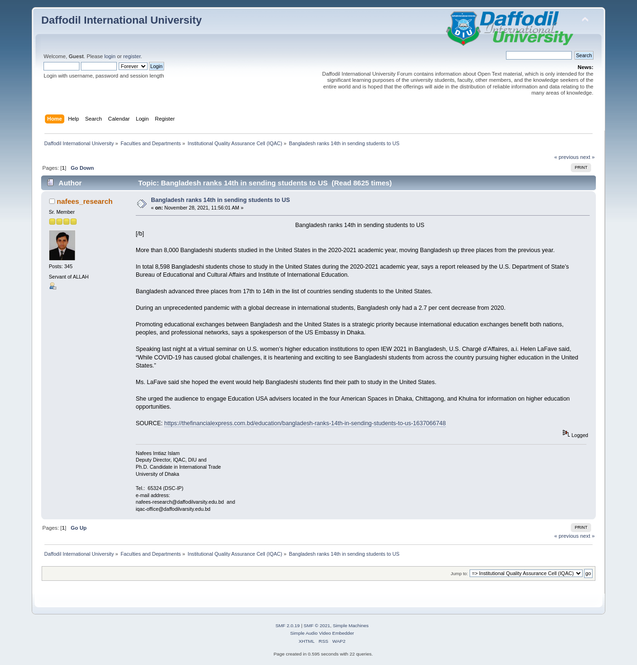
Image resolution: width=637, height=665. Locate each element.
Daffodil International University (121, 20)
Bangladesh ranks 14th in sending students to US (220, 200)
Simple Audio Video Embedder (322, 633)
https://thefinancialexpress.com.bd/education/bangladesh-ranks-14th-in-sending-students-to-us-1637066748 (304, 423)
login (110, 56)
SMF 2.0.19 (287, 625)
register (132, 56)
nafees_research (85, 201)
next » (587, 157)
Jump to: (459, 573)
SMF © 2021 (317, 625)
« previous (566, 157)
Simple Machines (351, 625)
